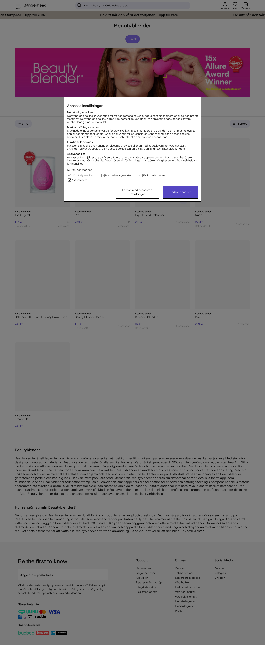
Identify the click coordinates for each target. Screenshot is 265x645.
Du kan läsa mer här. (79, 169)
